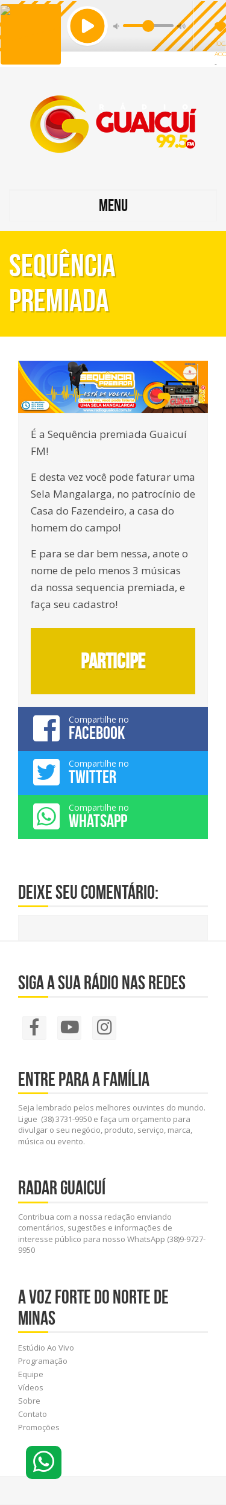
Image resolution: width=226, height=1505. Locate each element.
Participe (113, 661)
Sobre (29, 1400)
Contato (32, 1413)
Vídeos (30, 1387)
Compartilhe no (113, 728)
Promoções (39, 1427)
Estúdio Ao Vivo (46, 1347)
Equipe (30, 1374)
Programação (42, 1360)
